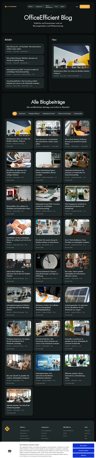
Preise (56, 6)
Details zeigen (80, 455)
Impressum (87, 433)
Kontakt (64, 433)
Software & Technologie (64, 113)
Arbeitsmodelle (78, 113)
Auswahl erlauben (83, 443)
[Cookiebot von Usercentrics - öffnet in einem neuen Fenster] (9, 455)
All (14, 113)
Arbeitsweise (22, 113)
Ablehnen (83, 448)
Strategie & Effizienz (34, 113)
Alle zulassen (83, 438)
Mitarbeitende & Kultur (49, 113)
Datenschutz (87, 430)
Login (77, 6)
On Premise (44, 433)
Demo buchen (84, 6)
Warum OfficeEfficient (49, 6)
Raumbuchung (23, 433)
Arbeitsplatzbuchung (24, 430)
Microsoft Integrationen (46, 430)
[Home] (10, 7)
